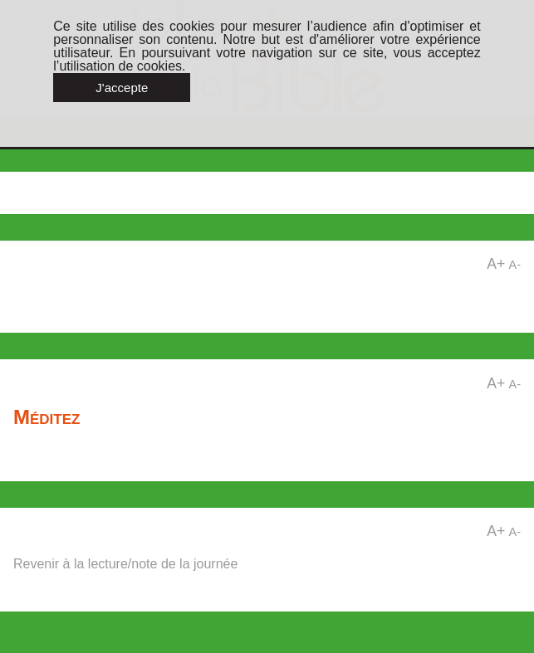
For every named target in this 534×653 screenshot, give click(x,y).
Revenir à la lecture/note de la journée (125, 564)
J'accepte (122, 87)
